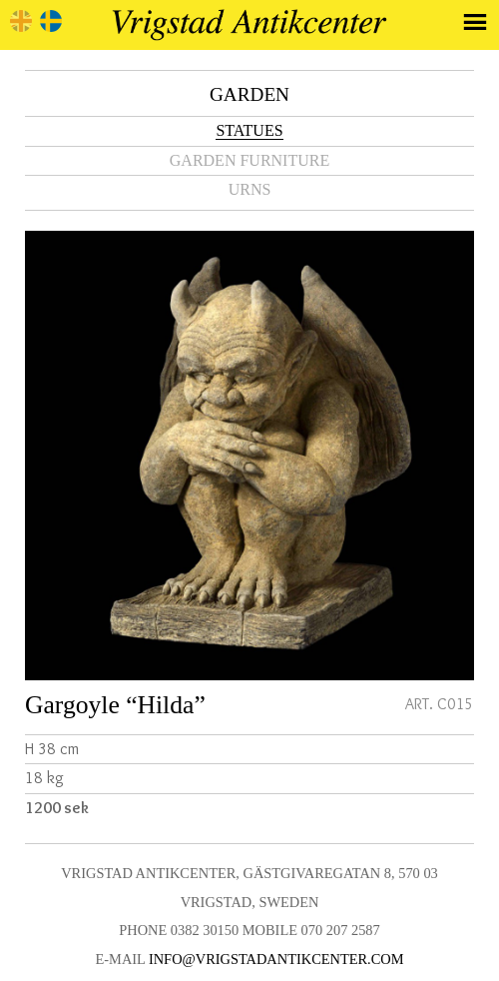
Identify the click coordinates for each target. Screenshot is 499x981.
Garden (249, 94)
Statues (249, 130)
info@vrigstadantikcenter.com (276, 959)
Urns (250, 189)
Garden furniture (249, 160)
